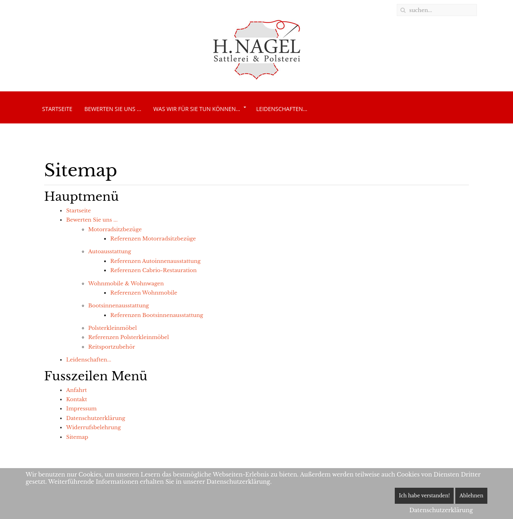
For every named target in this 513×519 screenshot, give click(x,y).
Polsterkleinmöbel (112, 328)
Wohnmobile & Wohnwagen (126, 283)
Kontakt (76, 399)
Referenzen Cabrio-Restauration (153, 270)
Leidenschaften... (281, 109)
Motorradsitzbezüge (115, 229)
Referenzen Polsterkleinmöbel (128, 337)
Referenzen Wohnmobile (143, 292)
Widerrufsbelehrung (93, 427)
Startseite (57, 109)
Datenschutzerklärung (95, 418)
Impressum (81, 408)
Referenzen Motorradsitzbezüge (153, 238)
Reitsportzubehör (111, 346)
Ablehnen (471, 496)
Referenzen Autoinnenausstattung (155, 261)
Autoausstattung (109, 251)
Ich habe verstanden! (424, 496)
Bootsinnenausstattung (118, 305)
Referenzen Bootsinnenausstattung (156, 315)
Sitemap (77, 437)
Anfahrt (76, 390)
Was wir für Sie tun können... (196, 109)
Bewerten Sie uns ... (112, 109)
